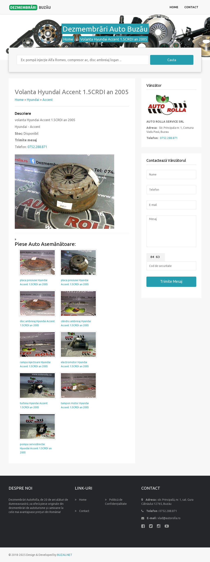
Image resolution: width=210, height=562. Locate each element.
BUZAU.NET (64, 554)
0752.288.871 (37, 147)
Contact (191, 7)
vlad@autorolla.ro (169, 518)
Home (174, 7)
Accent (47, 99)
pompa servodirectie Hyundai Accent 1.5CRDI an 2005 (36, 448)
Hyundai (33, 99)
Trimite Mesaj (171, 281)
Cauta (171, 60)
